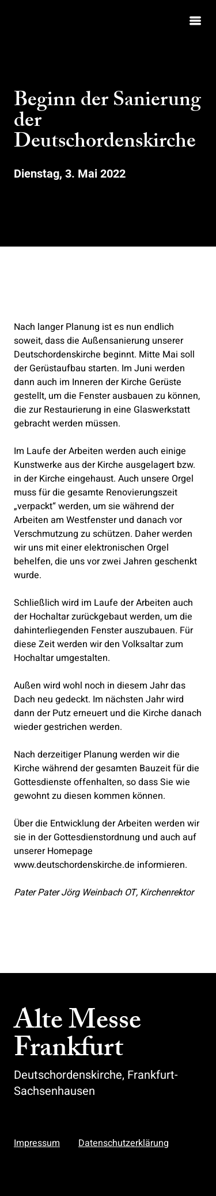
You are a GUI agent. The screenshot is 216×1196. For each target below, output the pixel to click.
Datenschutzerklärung (123, 1143)
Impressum (37, 1143)
